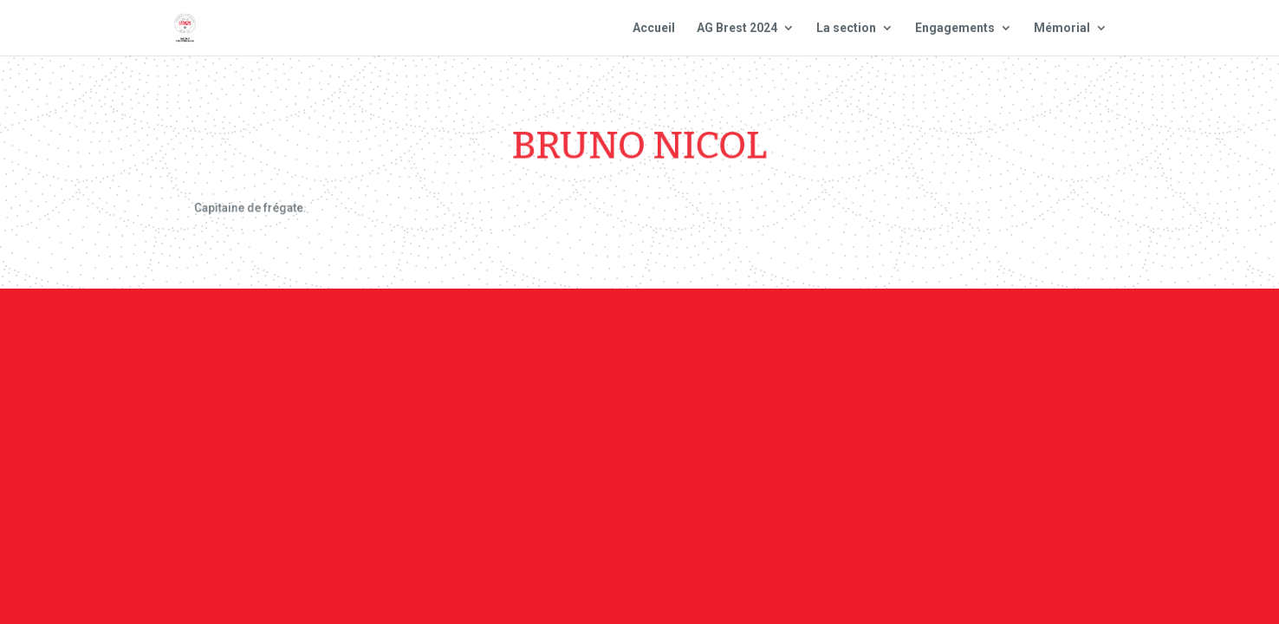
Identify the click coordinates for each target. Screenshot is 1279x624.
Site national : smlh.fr (1013, 337)
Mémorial (1062, 28)
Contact (637, 337)
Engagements (955, 28)
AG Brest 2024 (737, 28)
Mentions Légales (748, 337)
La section (846, 28)
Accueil (654, 28)
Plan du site (872, 337)
